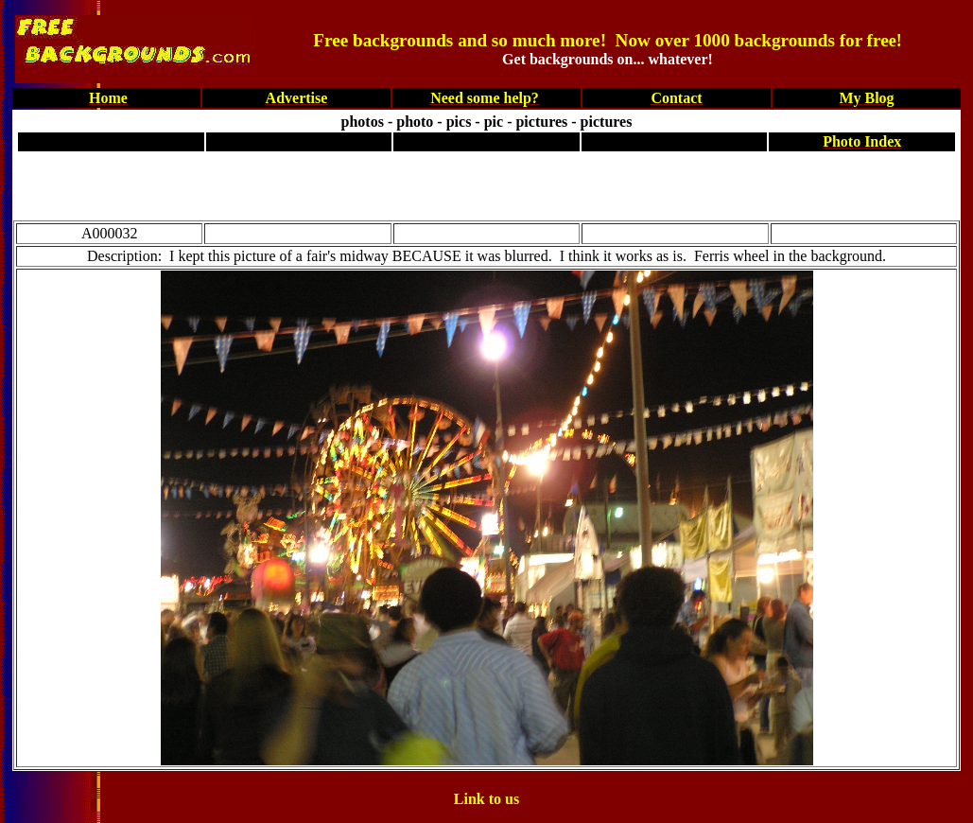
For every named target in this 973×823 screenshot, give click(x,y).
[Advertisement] (490, 182)
